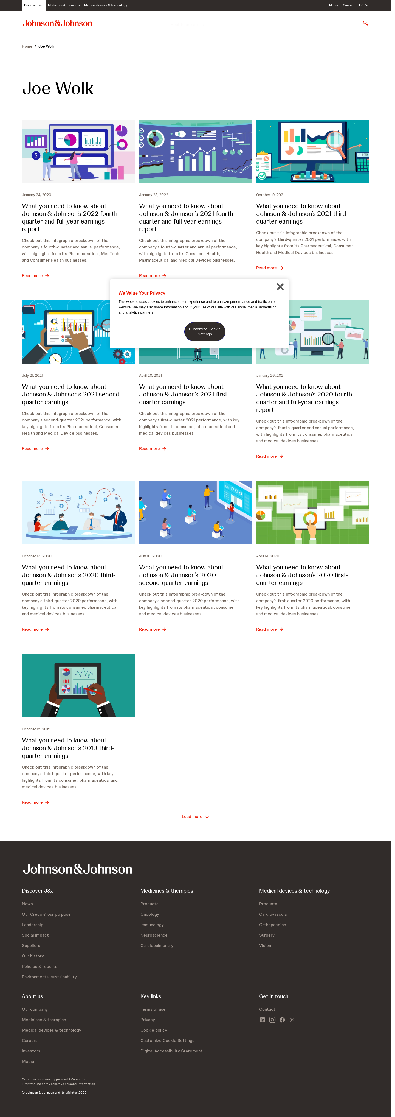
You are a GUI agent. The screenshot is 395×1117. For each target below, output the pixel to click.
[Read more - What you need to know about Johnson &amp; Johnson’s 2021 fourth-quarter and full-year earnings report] (153, 275)
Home (27, 46)
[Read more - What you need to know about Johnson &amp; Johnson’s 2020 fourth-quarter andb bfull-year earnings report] (270, 456)
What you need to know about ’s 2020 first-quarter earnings (302, 575)
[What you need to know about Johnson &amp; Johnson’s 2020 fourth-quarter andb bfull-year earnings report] (312, 332)
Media (333, 5)
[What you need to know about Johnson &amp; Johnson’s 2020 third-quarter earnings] (78, 512)
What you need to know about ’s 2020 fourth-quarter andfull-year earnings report (305, 398)
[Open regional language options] (364, 5)
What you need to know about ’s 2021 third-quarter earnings (302, 213)
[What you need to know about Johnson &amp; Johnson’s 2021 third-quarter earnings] (312, 151)
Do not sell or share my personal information (54, 1079)
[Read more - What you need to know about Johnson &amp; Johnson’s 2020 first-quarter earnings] (270, 629)
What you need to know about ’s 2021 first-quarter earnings (184, 394)
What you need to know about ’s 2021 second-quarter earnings (72, 394)
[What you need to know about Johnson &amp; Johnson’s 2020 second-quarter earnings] (195, 512)
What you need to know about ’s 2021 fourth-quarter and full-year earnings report (187, 217)
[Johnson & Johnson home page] (57, 22)
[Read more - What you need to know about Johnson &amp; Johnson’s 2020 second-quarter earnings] (153, 629)
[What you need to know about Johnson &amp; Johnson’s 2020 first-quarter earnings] (312, 512)
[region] (199, 313)
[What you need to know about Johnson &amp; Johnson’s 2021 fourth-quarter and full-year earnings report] (195, 151)
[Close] (280, 287)
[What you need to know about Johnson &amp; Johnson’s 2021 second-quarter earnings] (78, 332)
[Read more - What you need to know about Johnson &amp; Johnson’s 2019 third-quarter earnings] (35, 802)
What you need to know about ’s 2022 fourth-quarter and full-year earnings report (71, 217)
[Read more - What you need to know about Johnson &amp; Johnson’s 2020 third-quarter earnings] (35, 629)
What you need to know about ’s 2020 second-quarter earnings (181, 575)
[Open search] (365, 23)
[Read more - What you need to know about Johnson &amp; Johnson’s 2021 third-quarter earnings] (270, 268)
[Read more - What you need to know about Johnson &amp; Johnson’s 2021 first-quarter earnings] (153, 448)
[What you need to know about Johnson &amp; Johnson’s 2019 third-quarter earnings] (78, 685)
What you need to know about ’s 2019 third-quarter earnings (68, 748)
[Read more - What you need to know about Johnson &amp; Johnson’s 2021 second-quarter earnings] (35, 448)
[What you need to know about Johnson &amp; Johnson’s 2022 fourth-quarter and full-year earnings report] (78, 151)
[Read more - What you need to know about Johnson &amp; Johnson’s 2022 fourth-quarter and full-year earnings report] (35, 275)
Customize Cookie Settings (167, 1040)
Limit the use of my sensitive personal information (58, 1084)
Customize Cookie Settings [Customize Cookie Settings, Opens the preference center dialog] (205, 331)
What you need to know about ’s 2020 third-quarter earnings (68, 575)
